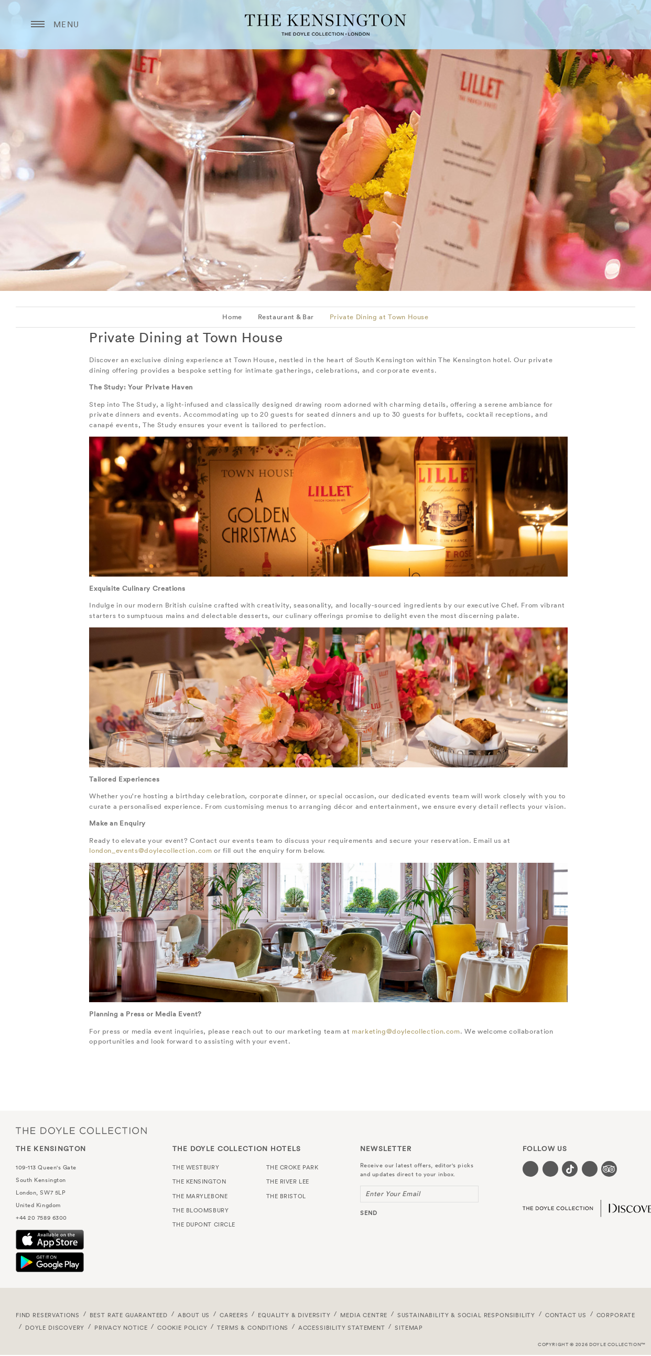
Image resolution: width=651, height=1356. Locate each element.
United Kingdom (38, 1205)
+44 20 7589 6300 (41, 1217)
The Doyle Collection (81, 1130)
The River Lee (287, 1181)
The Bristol (286, 1196)
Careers (234, 1315)
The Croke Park (292, 1167)
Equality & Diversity (294, 1315)
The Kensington (325, 25)
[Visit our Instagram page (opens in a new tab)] (550, 1169)
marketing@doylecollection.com (406, 1031)
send (368, 1213)
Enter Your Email (392, 1193)
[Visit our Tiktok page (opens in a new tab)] (570, 1169)
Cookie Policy (182, 1328)
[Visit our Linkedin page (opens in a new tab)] (590, 1169)
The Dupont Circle (203, 1224)
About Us (194, 1315)
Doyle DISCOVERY (54, 1328)
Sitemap (409, 1328)
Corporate (615, 1315)
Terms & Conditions (252, 1328)
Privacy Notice (121, 1328)
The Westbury (196, 1167)
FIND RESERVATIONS (48, 1315)
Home (232, 316)
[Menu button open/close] (37, 24)
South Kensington (41, 1180)
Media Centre (363, 1315)
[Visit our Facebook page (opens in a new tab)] (530, 1169)
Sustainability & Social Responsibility (466, 1315)
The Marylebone (200, 1196)
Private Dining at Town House (379, 316)
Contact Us (566, 1315)
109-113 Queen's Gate (46, 1167)
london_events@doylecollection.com (150, 850)
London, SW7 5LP (41, 1192)
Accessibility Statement (341, 1328)
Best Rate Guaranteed (129, 1315)
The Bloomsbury (200, 1210)
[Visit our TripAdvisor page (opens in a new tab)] (609, 1169)
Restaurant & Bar (286, 316)
